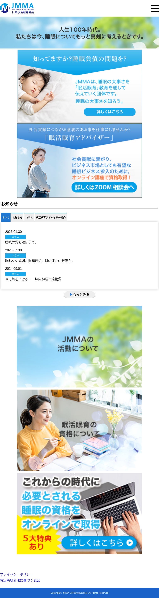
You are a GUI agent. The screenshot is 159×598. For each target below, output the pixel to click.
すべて (6, 217)
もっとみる (79, 294)
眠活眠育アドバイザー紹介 (51, 217)
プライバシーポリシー (16, 574)
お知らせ (17, 217)
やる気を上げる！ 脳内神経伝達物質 (33, 279)
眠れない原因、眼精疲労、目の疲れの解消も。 (40, 260)
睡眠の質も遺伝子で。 (21, 242)
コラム (29, 217)
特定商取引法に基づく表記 (20, 580)
